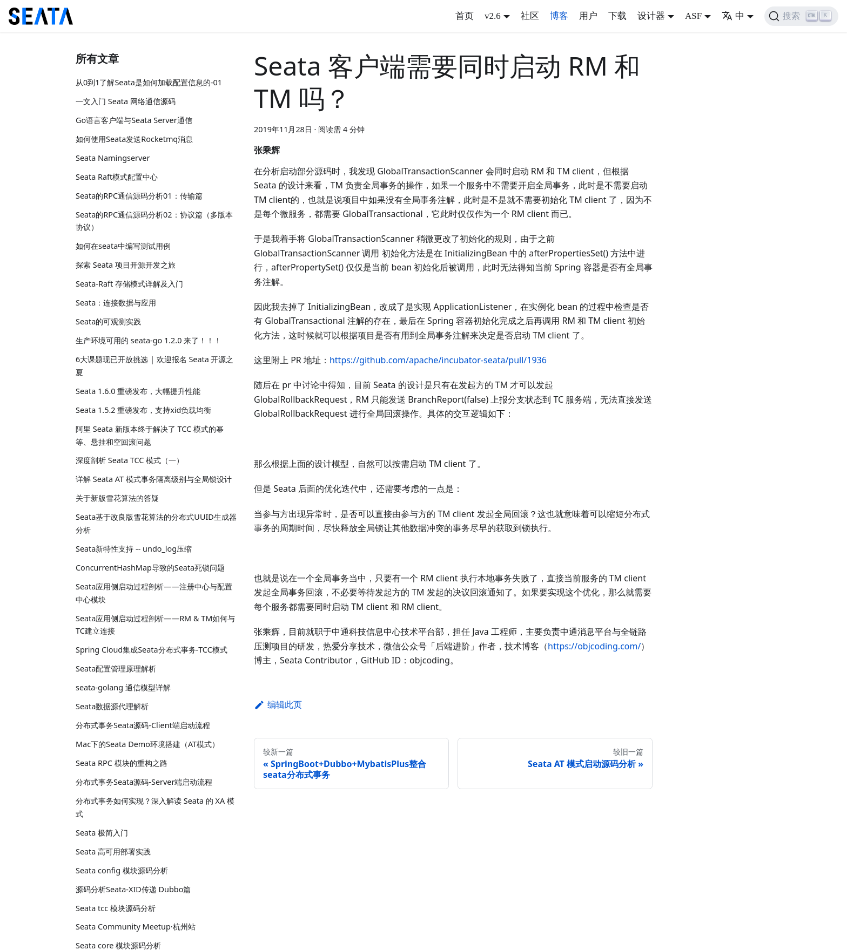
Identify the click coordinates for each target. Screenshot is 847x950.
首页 (464, 16)
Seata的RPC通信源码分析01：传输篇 (139, 196)
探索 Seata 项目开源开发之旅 (126, 265)
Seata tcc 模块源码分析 (116, 908)
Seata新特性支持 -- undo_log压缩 (134, 549)
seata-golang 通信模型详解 (123, 687)
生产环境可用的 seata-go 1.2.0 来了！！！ (148, 340)
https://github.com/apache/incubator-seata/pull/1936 (438, 360)
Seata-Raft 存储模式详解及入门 (129, 284)
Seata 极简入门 (102, 832)
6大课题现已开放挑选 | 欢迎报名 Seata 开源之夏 (155, 365)
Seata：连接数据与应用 (116, 302)
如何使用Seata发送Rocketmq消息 (134, 139)
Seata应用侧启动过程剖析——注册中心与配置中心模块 (154, 593)
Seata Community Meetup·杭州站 (136, 926)
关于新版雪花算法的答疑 (117, 498)
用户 (588, 16)
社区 (530, 16)
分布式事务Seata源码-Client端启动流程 (143, 725)
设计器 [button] (651, 16)
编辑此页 (278, 704)
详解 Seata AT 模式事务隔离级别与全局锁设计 (154, 479)
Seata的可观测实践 (108, 321)
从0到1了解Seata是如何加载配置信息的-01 (149, 82)
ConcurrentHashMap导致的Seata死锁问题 (150, 567)
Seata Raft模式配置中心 (117, 177)
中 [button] (733, 16)
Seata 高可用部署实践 (113, 851)
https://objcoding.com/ (594, 646)
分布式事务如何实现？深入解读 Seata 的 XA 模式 (155, 807)
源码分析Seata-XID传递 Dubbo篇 (133, 889)
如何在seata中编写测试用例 (123, 246)
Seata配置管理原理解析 (116, 668)
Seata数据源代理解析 (112, 706)
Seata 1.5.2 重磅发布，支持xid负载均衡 (143, 410)
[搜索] (801, 16)
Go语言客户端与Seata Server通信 (134, 120)
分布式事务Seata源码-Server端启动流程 (144, 782)
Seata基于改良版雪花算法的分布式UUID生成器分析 (156, 523)
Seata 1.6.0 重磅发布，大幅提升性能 (138, 391)
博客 (559, 16)
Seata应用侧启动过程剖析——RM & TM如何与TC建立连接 (155, 624)
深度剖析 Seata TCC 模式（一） (130, 460)
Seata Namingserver (113, 158)
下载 (617, 16)
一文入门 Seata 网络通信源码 (126, 101)
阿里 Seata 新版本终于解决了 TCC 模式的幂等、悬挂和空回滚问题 (150, 435)
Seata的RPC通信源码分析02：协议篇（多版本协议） (154, 221)
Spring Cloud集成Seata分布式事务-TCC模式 (151, 649)
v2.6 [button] (493, 16)
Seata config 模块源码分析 (122, 870)
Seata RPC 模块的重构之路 (121, 763)
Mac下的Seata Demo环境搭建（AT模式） (147, 744)
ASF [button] (693, 16)
